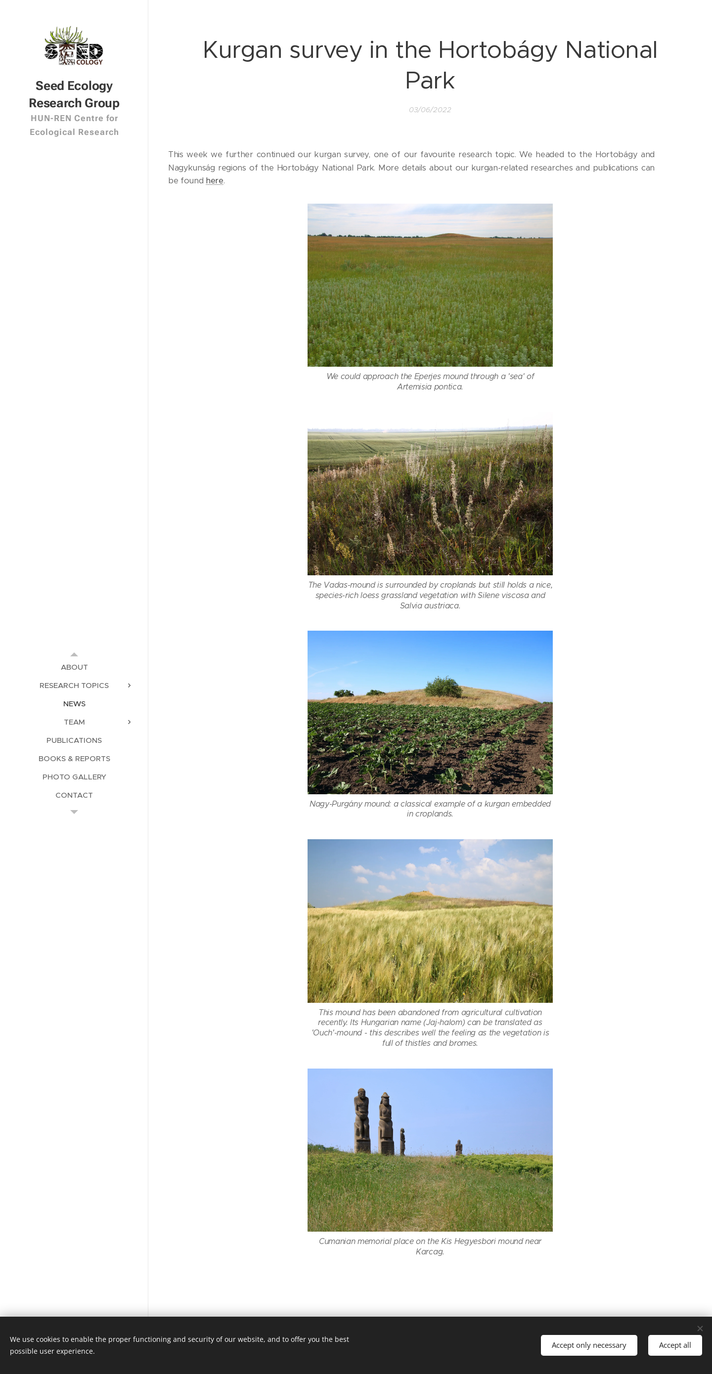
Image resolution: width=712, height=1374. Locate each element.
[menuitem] (74, 667)
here (214, 180)
